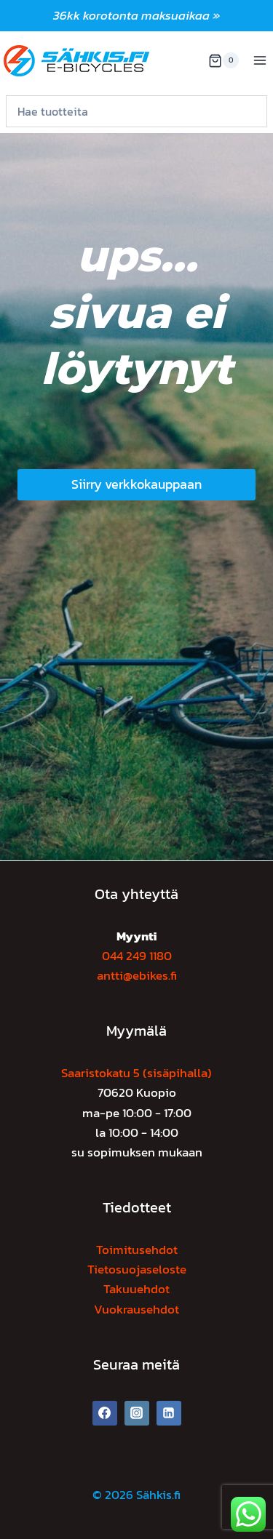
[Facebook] (104, 1413)
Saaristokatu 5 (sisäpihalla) (136, 1072)
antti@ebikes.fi (137, 975)
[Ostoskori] (223, 60)
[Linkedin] (169, 1413)
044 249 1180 (137, 955)
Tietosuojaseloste (136, 1269)
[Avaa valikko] (259, 60)
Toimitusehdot (137, 1249)
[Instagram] (136, 1413)
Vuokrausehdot (136, 1309)
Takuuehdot (136, 1288)
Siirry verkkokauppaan (136, 484)
